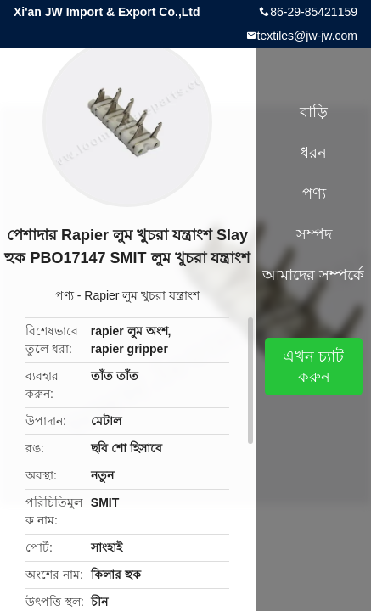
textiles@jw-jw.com (307, 35)
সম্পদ (314, 234)
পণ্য (64, 295)
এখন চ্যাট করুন (313, 366)
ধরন (314, 152)
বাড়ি (314, 112)
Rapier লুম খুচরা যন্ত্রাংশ (142, 295)
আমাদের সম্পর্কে (313, 274)
